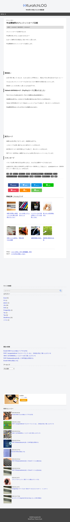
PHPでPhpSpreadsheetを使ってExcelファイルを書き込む (27, 461)
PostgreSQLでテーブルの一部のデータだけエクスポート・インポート (30, 488)
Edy (11, 174)
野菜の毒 (21, 238)
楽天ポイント (46, 176)
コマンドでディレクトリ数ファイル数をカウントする (25, 479)
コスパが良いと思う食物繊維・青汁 (21, 252)
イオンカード (48, 174)
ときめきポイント (23, 176)
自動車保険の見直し (36, 238)
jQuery (5, 303)
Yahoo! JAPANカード (37, 174)
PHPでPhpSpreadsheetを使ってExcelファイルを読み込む (27, 470)
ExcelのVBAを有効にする (10, 360)
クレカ (55, 174)
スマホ (5, 320)
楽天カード (37, 176)
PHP (4, 307)
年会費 (31, 176)
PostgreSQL (6, 310)
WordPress (6, 317)
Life (8, 174)
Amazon (23, 400)
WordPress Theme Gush (35, 519)
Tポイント (22, 174)
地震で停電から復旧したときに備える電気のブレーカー (12, 215)
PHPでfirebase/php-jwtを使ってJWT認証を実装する (18, 358)
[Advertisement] (35, 58)
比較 (52, 176)
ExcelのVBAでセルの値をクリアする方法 (15, 351)
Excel (5, 298)
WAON (28, 174)
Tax (4, 312)
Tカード (15, 174)
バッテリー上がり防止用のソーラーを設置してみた (36, 215)
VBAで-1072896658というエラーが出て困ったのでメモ (19, 355)
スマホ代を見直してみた (18, 254)
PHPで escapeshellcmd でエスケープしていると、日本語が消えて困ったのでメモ (27, 353)
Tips (4, 315)
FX (4, 300)
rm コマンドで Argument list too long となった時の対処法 (26, 498)
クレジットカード (12, 176)
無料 (56, 176)
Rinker (26, 397)
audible (21, 395)
